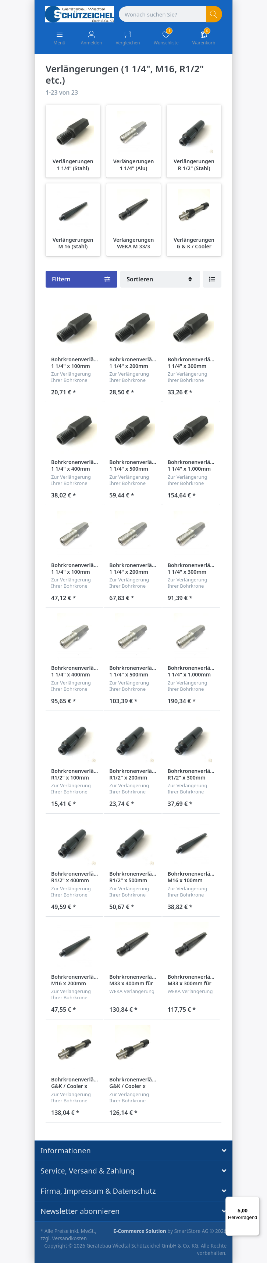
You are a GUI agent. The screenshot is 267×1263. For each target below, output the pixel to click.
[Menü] (255, 1201)
